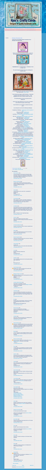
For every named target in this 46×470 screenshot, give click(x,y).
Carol (14, 250)
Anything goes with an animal (26, 123)
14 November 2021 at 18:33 (18, 313)
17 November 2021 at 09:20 (18, 343)
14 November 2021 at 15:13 (18, 304)
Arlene (15, 401)
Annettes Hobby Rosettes (18, 282)
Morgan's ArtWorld (29, 284)
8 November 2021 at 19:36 (18, 195)
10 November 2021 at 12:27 (18, 247)
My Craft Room (10, 28)
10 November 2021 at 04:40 (18, 240)
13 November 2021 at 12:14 (18, 279)
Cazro (14, 346)
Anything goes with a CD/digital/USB (26, 154)
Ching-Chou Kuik (20, 169)
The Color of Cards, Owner (18, 396)
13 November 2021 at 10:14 (18, 270)
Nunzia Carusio (16, 307)
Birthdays (16, 169)
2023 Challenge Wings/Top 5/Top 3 (19, 28)
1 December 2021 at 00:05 (18, 440)
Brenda (15, 331)
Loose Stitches (16, 378)
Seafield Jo (15, 257)
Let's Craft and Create (20, 380)
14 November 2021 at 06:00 (18, 296)
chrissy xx (15, 217)
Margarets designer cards (18, 273)
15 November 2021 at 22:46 (18, 328)
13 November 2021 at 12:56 (18, 287)
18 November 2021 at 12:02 (18, 358)
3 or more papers (24, 127)
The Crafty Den (16, 198)
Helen (14, 425)
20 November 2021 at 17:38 (18, 375)
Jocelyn (15, 361)
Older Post (31, 465)
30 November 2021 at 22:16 (18, 422)
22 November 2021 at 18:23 (18, 398)
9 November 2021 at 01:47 (18, 214)
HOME (6, 28)
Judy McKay (16, 290)
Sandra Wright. (16, 243)
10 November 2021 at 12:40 (18, 254)
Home (23, 465)
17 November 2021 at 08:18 (18, 335)
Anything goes (26, 112)
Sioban (15, 230)
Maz (14, 299)
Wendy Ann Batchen (17, 338)
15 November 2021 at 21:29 (18, 319)
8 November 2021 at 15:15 (18, 178)
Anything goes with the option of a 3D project (25, 116)
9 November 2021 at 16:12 (18, 221)
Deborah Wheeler (16, 322)
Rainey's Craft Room (17, 181)
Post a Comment (15, 463)
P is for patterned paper (26, 142)
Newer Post (14, 465)
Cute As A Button (28, 412)
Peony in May (26, 92)
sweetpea (15, 316)
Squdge (15, 452)
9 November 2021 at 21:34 (18, 227)
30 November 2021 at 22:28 (18, 432)
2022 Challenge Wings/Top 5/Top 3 (30, 28)
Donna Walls (16, 419)
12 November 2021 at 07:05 (18, 264)
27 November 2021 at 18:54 (18, 406)
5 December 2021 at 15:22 (18, 461)
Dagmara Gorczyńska (17, 409)
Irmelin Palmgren (16, 267)
